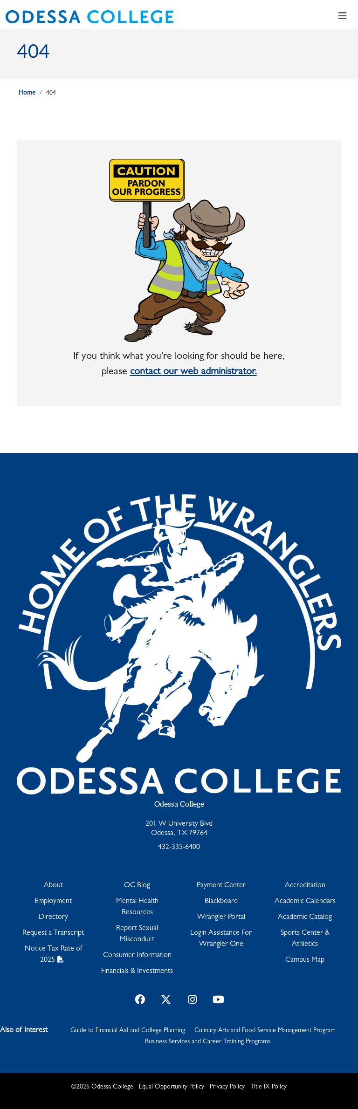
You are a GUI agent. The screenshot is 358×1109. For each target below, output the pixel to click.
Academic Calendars (305, 901)
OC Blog (137, 886)
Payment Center (221, 886)
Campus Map (304, 960)
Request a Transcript (53, 933)
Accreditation (305, 886)
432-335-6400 (179, 847)
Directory (53, 917)
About (53, 886)
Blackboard (221, 901)
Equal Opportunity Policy (171, 1087)
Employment (53, 901)
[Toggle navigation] (342, 17)
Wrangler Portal (221, 917)
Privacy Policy (227, 1087)
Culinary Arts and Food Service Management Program (265, 1030)
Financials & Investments (137, 971)
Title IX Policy (268, 1087)
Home (27, 93)
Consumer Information (137, 955)
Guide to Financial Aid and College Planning (127, 1030)
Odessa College (179, 804)
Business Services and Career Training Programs (207, 1042)
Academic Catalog (305, 917)
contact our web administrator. (193, 372)
